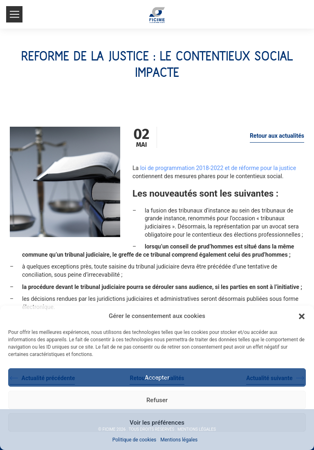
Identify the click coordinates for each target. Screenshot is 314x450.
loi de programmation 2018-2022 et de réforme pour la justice (218, 168)
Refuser (157, 400)
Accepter (157, 377)
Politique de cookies (134, 440)
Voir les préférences (157, 422)
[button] (302, 316)
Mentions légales (178, 440)
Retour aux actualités (277, 135)
